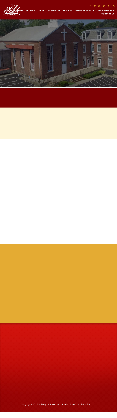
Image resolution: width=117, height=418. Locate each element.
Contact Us (108, 14)
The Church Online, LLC (83, 410)
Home (20, 11)
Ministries (54, 11)
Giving (41, 11)
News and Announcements (78, 11)
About (29, 11)
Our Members (104, 11)
